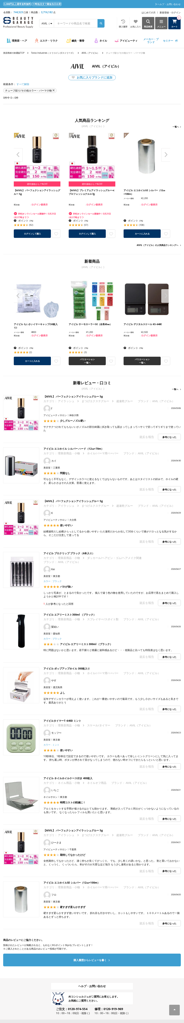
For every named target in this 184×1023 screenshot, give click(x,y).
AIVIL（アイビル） (90, 52)
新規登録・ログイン (170, 12)
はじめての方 (149, 12)
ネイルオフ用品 (96, 783)
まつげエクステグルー (95, 401)
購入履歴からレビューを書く (92, 960)
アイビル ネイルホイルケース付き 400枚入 (67, 778)
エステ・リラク (49, 40)
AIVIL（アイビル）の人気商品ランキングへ (157, 245)
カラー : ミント (51, 744)
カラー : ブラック (52, 581)
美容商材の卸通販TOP (13, 52)
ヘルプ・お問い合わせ (92, 986)
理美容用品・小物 (69, 453)
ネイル (103, 40)
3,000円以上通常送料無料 (17, 4)
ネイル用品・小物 (69, 783)
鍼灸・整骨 (78, 40)
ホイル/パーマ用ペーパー (102, 453)
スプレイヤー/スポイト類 (102, 619)
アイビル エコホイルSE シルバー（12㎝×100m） (71, 882)
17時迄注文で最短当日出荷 (47, 4)
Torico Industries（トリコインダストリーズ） (53, 52)
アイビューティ (129, 40)
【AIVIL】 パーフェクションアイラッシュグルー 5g (74, 396)
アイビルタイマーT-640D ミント (62, 721)
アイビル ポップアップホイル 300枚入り (66, 668)
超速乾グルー (124, 401)
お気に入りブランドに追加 (92, 77)
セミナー (168, 40)
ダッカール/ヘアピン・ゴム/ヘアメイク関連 (114, 558)
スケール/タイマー (98, 725)
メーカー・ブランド (151, 40)
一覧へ (176, 126)
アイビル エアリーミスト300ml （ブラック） (69, 614)
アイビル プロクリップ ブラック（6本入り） (69, 553)
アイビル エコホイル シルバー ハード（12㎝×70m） (73, 448)
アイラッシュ (66, 401)
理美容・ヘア (19, 40)
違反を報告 (146, 437)
